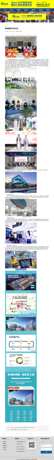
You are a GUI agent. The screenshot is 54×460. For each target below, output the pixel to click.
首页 (5, 9)
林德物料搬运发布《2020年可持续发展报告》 (19, 429)
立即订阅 (46, 452)
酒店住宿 (4, 447)
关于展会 (11, 9)
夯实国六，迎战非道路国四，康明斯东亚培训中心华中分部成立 (22, 427)
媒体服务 (33, 9)
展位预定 (4, 443)
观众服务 (26, 9)
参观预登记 (4, 445)
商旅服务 (41, 9)
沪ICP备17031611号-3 (34, 459)
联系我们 (48, 9)
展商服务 (19, 9)
